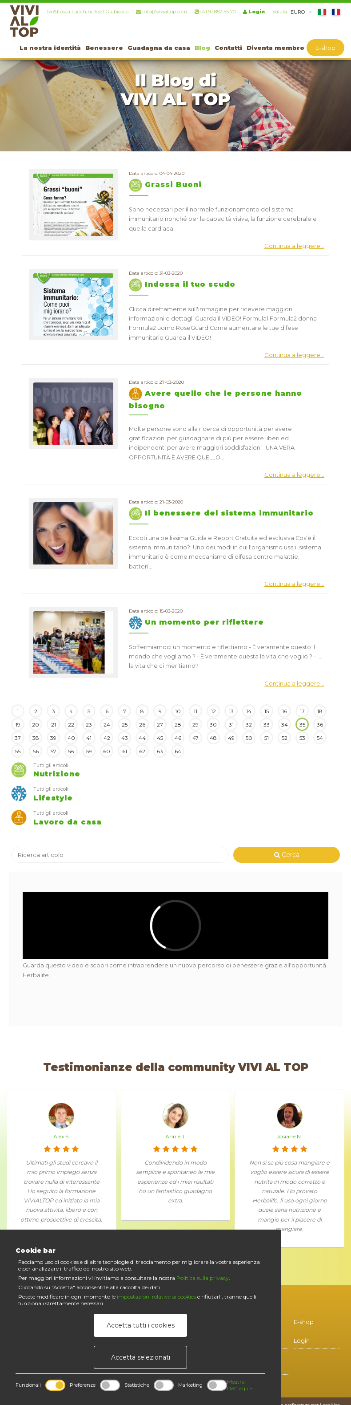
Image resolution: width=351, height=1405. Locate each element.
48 (213, 738)
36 (320, 724)
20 (35, 724)
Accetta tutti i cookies (141, 1325)
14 (248, 711)
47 (195, 738)
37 (18, 738)
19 (18, 724)
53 (302, 738)
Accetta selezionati (140, 1357)
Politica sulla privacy (202, 1278)
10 (178, 711)
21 (53, 724)
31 (231, 724)
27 (160, 724)
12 (213, 711)
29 (195, 724)
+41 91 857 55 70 (215, 11)
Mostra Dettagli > (239, 1385)
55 (17, 751)
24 (107, 724)
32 (249, 724)
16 (284, 711)
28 (178, 724)
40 (71, 738)
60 (106, 751)
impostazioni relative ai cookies (156, 1296)
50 (249, 738)
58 (71, 751)
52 (284, 738)
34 (284, 724)
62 (142, 751)
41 (89, 738)
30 (213, 724)
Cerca (286, 855)
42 (107, 738)
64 (178, 751)
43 (124, 738)
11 (195, 711)
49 (231, 738)
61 (124, 751)
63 (160, 751)
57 (53, 751)
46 (178, 738)
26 (142, 724)
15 (266, 711)
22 (71, 724)
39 (53, 738)
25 (125, 724)
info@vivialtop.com (161, 11)
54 (320, 738)
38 (35, 738)
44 (142, 738)
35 (302, 724)
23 (89, 724)
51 (266, 738)
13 (231, 711)
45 (160, 738)
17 (302, 711)
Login (254, 11)
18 (320, 711)
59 (89, 751)
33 (266, 724)
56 (36, 751)
